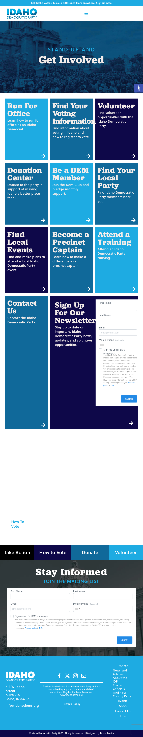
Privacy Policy (71, 704)
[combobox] (103, 345)
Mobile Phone (118, 343)
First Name (118, 306)
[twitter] (67, 675)
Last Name (118, 318)
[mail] (83, 675)
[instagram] (75, 675)
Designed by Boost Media (100, 733)
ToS (112, 385)
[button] (138, 88)
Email (118, 331)
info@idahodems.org (22, 705)
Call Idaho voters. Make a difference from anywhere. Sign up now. (71, 3)
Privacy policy (31, 628)
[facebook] (59, 675)
